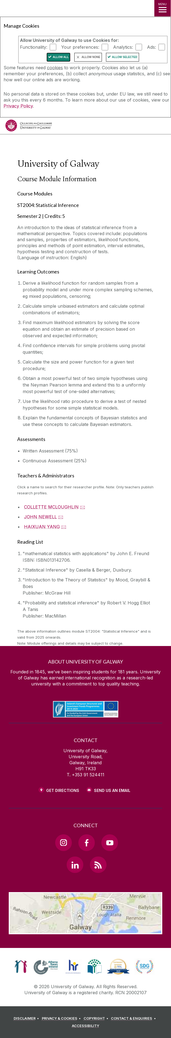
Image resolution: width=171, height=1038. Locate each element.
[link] (20, 966)
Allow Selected (124, 57)
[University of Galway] (28, 127)
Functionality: (33, 47)
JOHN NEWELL (40, 517)
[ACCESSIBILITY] (85, 1026)
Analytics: (123, 47)
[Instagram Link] (63, 842)
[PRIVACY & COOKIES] (62, 1018)
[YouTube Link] (109, 842)
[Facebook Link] (86, 842)
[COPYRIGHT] (97, 1018)
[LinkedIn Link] (75, 865)
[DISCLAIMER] (27, 1018)
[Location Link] (85, 930)
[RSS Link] (98, 865)
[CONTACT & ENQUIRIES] (134, 1018)
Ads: (151, 47)
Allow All (61, 57)
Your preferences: (80, 47)
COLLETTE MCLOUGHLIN (51, 507)
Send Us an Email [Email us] (112, 790)
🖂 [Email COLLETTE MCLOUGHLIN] (82, 507)
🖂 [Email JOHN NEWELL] (60, 517)
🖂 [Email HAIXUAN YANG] (63, 526)
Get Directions (62, 790)
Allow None (90, 57)
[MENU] (162, 8)
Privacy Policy (18, 106)
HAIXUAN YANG (42, 526)
